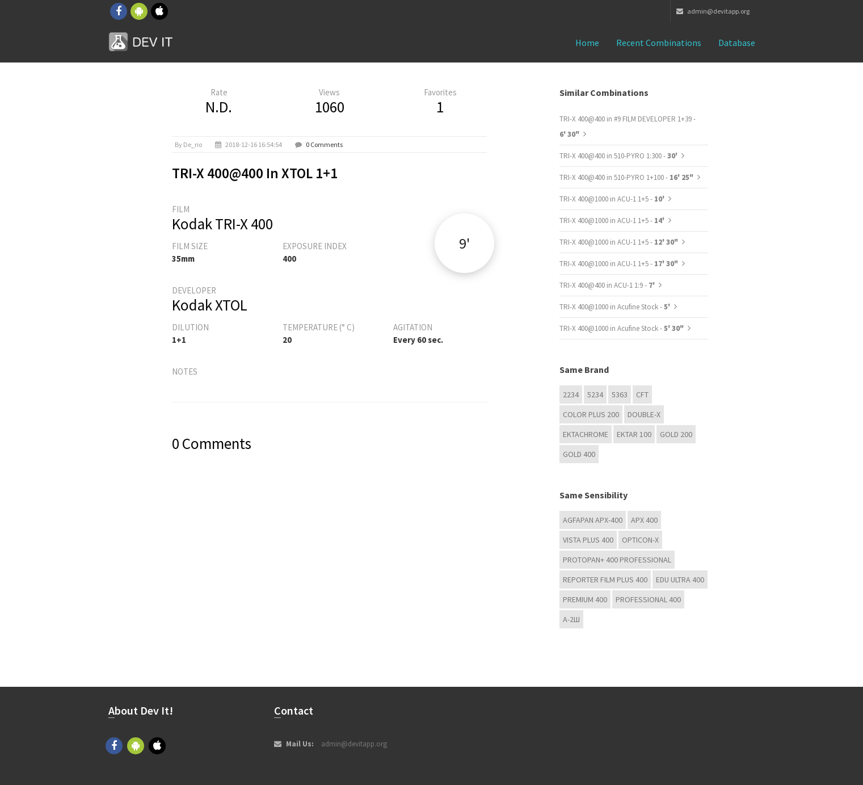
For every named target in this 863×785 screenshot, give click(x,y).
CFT (642, 394)
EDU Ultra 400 (680, 579)
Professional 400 (648, 599)
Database (736, 42)
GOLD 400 (579, 454)
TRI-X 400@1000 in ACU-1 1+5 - (612, 199)
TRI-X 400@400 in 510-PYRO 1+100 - (626, 177)
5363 (620, 394)
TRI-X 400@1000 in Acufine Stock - (615, 307)
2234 (571, 394)
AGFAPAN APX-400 (592, 520)
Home (587, 42)
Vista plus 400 (588, 540)
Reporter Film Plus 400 (605, 579)
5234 (595, 394)
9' (464, 243)
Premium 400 (585, 599)
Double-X (644, 414)
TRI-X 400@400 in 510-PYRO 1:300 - (619, 156)
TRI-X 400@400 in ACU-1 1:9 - (607, 285)
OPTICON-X (640, 540)
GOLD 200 (676, 434)
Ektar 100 (634, 434)
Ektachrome (585, 434)
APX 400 (644, 520)
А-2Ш (571, 619)
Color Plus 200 (591, 414)
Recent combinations (658, 42)
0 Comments (324, 144)
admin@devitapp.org (713, 11)
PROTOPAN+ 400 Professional (617, 560)
